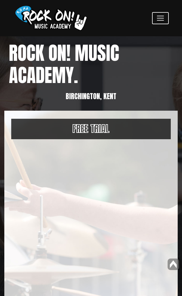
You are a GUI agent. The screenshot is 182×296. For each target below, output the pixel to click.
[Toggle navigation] (160, 18)
